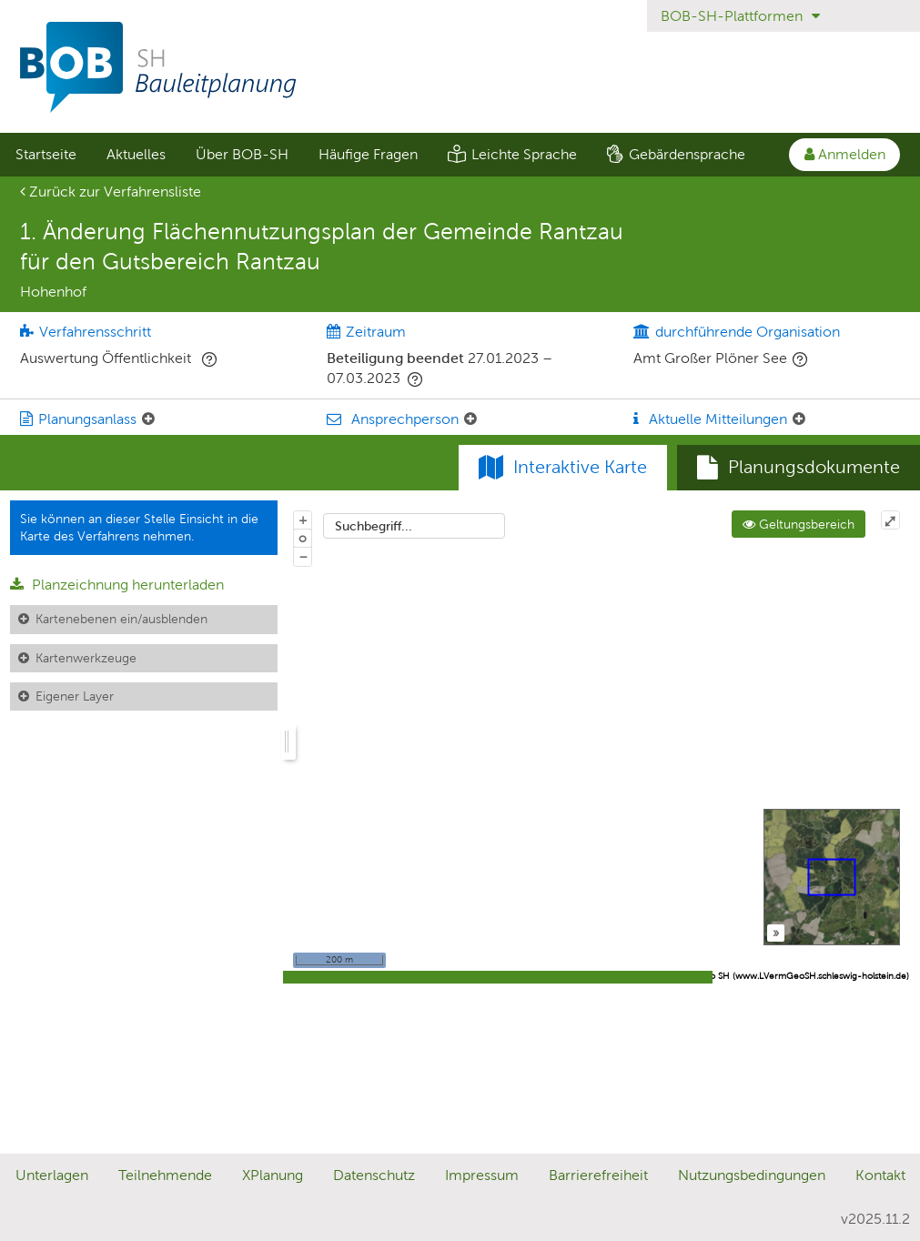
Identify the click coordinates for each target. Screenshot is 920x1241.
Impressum (482, 1175)
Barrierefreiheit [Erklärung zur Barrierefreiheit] (598, 1175)
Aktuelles (136, 154)
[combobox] (414, 526)
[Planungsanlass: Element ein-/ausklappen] (148, 419)
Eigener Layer (74, 696)
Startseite (45, 154)
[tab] (798, 467)
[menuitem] (45, 155)
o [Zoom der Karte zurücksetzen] (302, 537)
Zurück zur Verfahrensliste (110, 191)
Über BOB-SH (242, 154)
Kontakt (880, 1175)
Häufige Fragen (368, 154)
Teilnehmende (165, 1175)
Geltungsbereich (798, 524)
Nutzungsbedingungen (751, 1175)
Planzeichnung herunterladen (117, 584)
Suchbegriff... (373, 526)
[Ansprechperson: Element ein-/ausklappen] (470, 419)
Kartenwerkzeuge (85, 658)
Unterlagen (51, 1175)
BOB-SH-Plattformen (740, 16)
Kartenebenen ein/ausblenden (121, 618)
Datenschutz (374, 1175)
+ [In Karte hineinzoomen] (303, 519)
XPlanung (272, 1175)
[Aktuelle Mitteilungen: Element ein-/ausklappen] (799, 419)
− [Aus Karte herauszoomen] (303, 556)
